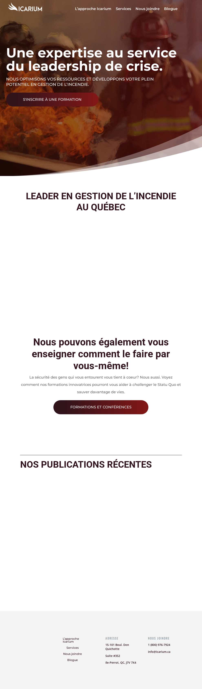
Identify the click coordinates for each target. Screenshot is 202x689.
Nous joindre (148, 9)
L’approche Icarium (93, 9)
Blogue (171, 9)
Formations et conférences (100, 407)
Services (123, 9)
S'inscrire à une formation (52, 99)
